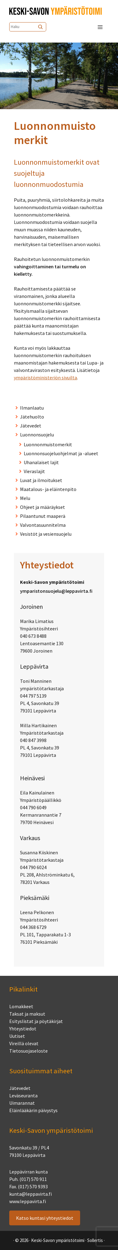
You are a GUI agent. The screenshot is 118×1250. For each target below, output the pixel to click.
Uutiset (17, 1036)
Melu (25, 498)
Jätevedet (30, 426)
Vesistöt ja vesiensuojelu (45, 534)
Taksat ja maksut (27, 1014)
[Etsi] (41, 27)
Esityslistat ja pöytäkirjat (36, 1021)
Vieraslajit (34, 471)
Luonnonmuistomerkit (48, 444)
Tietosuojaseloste (28, 1051)
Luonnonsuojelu (37, 434)
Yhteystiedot (22, 1028)
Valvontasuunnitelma (43, 525)
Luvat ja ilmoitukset (41, 480)
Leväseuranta (23, 1095)
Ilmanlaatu (32, 408)
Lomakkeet (21, 1006)
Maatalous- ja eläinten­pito (48, 489)
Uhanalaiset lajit (41, 462)
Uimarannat (22, 1103)
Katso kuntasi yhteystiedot (44, 1218)
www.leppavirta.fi (27, 1201)
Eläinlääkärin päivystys (33, 1110)
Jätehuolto (32, 417)
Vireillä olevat (24, 1043)
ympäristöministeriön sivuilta (45, 377)
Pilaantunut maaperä (42, 516)
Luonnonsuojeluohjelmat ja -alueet (61, 453)
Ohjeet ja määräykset (42, 507)
